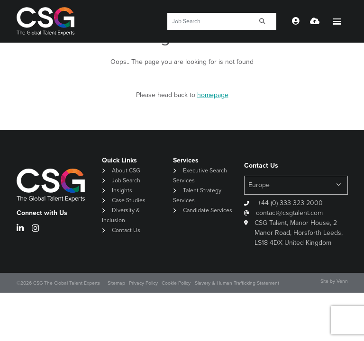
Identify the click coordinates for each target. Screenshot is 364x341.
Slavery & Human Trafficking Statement (237, 283)
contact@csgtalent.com (289, 213)
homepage (212, 95)
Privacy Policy (143, 283)
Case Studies (129, 200)
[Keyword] (208, 21)
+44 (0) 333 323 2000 (289, 203)
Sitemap (116, 283)
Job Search (126, 180)
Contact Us (126, 230)
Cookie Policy (176, 283)
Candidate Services (207, 210)
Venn (342, 281)
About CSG (126, 170)
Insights (122, 190)
